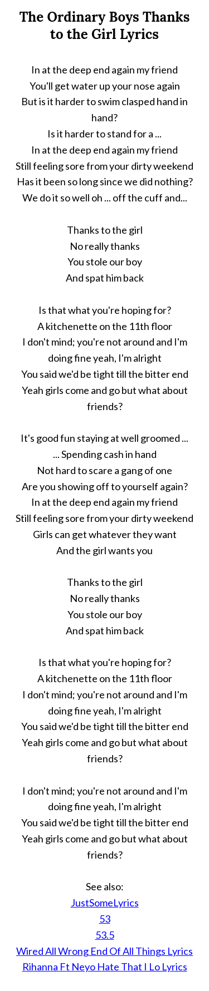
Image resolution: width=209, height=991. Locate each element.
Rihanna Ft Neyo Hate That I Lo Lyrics (104, 966)
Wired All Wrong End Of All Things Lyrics (104, 951)
